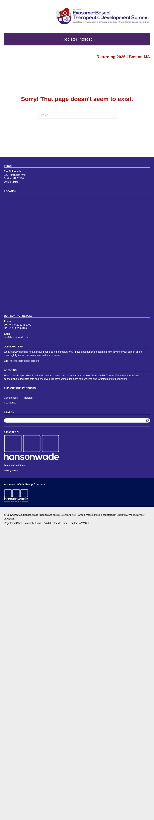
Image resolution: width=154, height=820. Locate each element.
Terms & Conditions (14, 465)
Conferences (11, 397)
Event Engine (68, 515)
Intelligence (10, 402)
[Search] (77, 115)
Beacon (28, 397)
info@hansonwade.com (16, 337)
